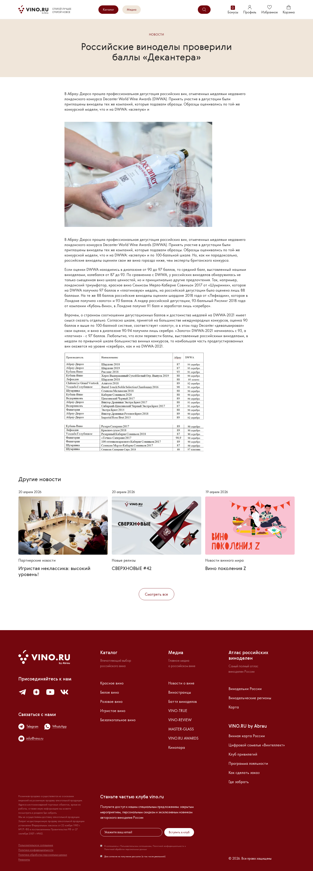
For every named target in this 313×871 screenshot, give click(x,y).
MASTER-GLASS (181, 729)
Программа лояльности (248, 763)
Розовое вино (111, 701)
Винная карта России (247, 735)
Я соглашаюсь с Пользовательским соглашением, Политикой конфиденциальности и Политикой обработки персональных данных (145, 847)
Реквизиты (24, 859)
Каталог (108, 9)
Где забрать (239, 781)
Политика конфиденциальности (35, 850)
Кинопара (176, 747)
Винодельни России (245, 688)
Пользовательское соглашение (35, 845)
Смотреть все (156, 594)
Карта (234, 707)
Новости (156, 34)
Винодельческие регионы (250, 697)
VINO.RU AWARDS (183, 738)
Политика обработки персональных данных (42, 854)
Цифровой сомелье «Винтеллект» (257, 745)
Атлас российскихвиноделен (248, 656)
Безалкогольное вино (118, 719)
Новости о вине (181, 683)
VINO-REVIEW (180, 719)
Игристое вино (112, 710)
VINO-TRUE (177, 710)
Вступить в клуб (179, 832)
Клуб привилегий (243, 754)
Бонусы (233, 9)
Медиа (131, 9)
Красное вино (112, 683)
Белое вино (109, 692)
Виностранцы (179, 692)
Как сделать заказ (244, 772)
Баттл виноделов (182, 701)
